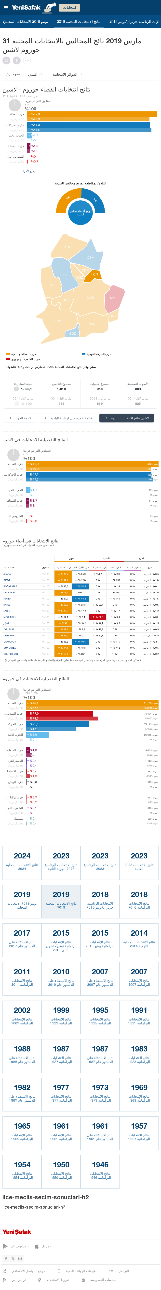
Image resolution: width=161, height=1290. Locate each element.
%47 (95, 199)
